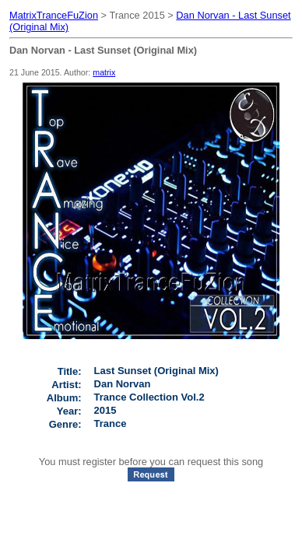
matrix (104, 72)
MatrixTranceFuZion (53, 15)
